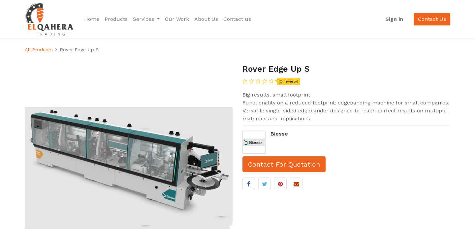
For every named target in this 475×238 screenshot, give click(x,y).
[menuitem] (91, 19)
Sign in (394, 19)
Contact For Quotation (284, 164)
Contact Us (432, 19)
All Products (39, 49)
